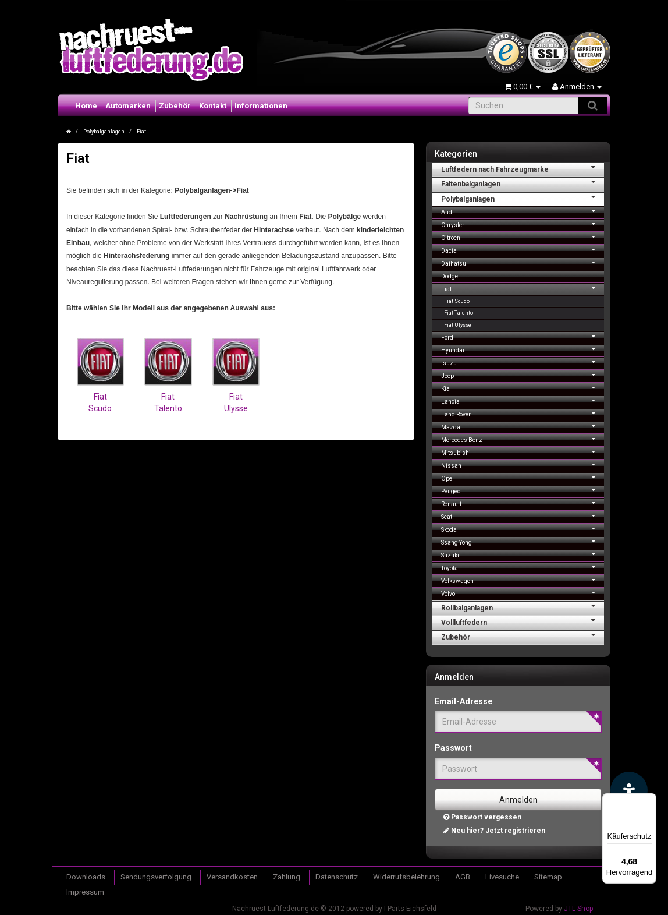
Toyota (522, 567)
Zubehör (175, 105)
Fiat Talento (458, 313)
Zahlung (286, 876)
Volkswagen (522, 579)
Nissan (522, 464)
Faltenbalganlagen (522, 183)
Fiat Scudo (100, 398)
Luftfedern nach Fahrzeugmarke (522, 168)
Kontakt (212, 105)
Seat (522, 515)
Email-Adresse (463, 701)
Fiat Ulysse (457, 325)
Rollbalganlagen (522, 607)
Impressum (85, 892)
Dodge (449, 276)
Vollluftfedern (522, 621)
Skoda (522, 528)
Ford (522, 336)
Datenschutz (336, 876)
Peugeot (522, 490)
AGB (462, 876)
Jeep (522, 374)
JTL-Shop (578, 909)
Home (86, 105)
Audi (522, 211)
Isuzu (522, 362)
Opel (522, 477)
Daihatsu (522, 262)
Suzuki (522, 554)
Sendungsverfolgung (155, 876)
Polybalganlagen (522, 198)
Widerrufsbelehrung (406, 876)
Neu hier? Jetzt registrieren (494, 830)
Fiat (522, 288)
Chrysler (522, 224)
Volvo (522, 592)
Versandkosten (232, 876)
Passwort (453, 748)
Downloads (85, 876)
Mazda (522, 426)
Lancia (522, 400)
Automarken (128, 105)
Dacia (522, 249)
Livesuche (502, 876)
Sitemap (548, 876)
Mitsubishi (522, 451)
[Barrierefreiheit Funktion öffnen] (629, 790)
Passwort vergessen (482, 817)
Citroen (522, 236)
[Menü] (649, 800)
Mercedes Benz (522, 438)
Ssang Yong (522, 541)
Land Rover (522, 413)
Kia (522, 387)
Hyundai (522, 349)
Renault (522, 503)
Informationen (260, 105)
